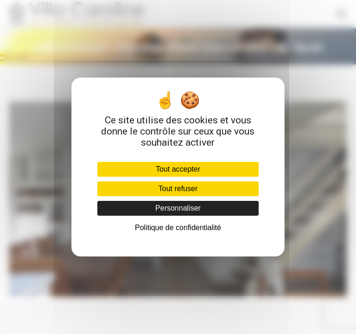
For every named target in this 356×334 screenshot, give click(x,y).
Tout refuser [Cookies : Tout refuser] (178, 189)
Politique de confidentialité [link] (178, 227)
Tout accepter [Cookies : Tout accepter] (178, 169)
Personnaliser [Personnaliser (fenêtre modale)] (178, 208)
